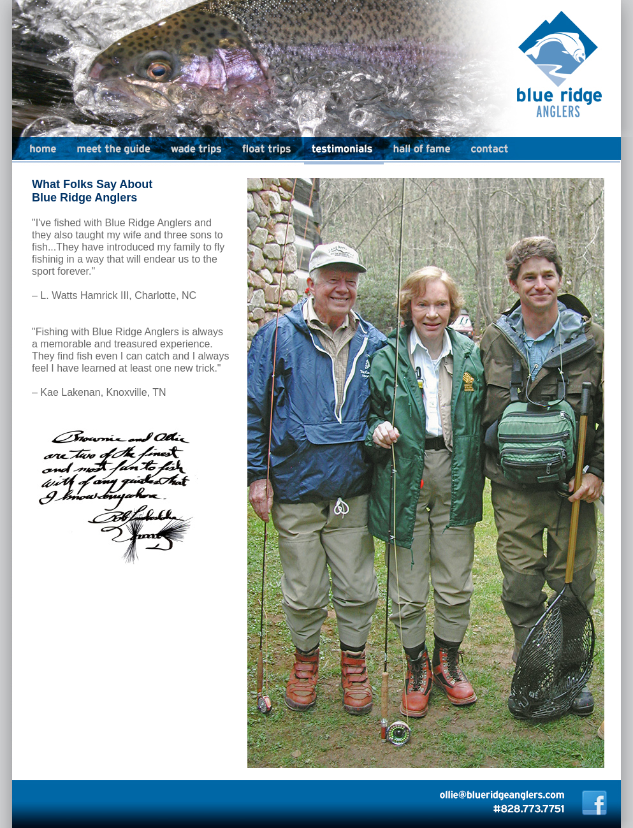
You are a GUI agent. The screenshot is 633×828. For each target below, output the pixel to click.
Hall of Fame (423, 151)
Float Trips (268, 151)
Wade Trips (198, 151)
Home (34, 151)
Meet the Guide (116, 151)
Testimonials (344, 151)
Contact (490, 151)
